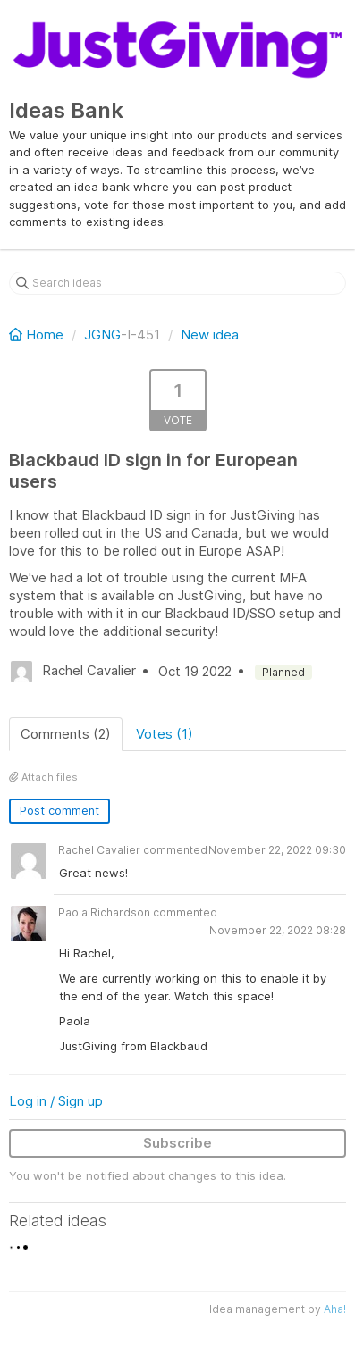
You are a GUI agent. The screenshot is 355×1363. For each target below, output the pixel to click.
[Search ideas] (177, 283)
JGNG (102, 334)
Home (38, 334)
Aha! (335, 1309)
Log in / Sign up (56, 1100)
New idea (210, 334)
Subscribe (177, 1142)
